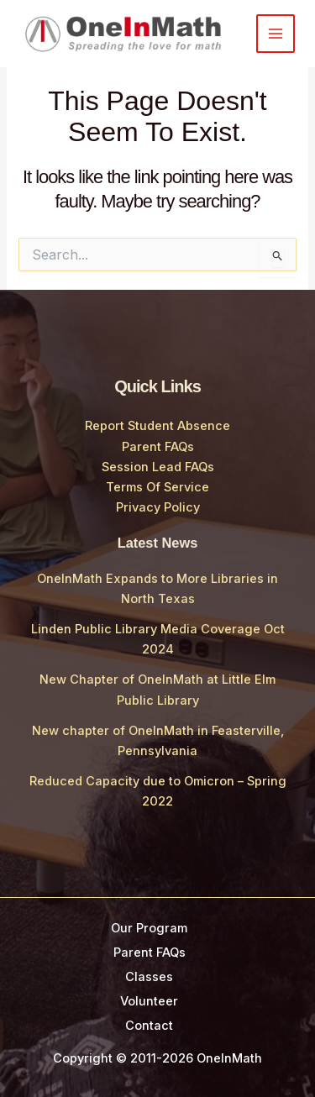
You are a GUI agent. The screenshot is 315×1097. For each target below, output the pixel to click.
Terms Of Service (157, 487)
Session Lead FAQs (158, 467)
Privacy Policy (158, 507)
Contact (149, 1025)
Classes (149, 976)
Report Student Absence (157, 425)
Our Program (149, 928)
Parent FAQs (158, 446)
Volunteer (149, 1001)
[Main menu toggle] (275, 33)
